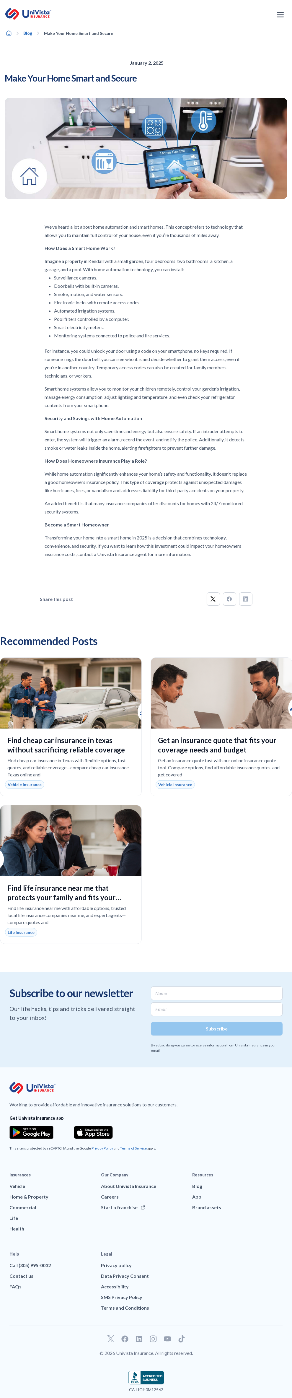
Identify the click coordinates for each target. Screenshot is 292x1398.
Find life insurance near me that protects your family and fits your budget (61, 897)
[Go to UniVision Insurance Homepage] (28, 14)
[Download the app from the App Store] (93, 1132)
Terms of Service (133, 1148)
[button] (213, 599)
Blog (27, 33)
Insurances (20, 1174)
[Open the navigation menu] (280, 15)
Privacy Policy (102, 1148)
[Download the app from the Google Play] (31, 1132)
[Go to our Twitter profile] (110, 1338)
